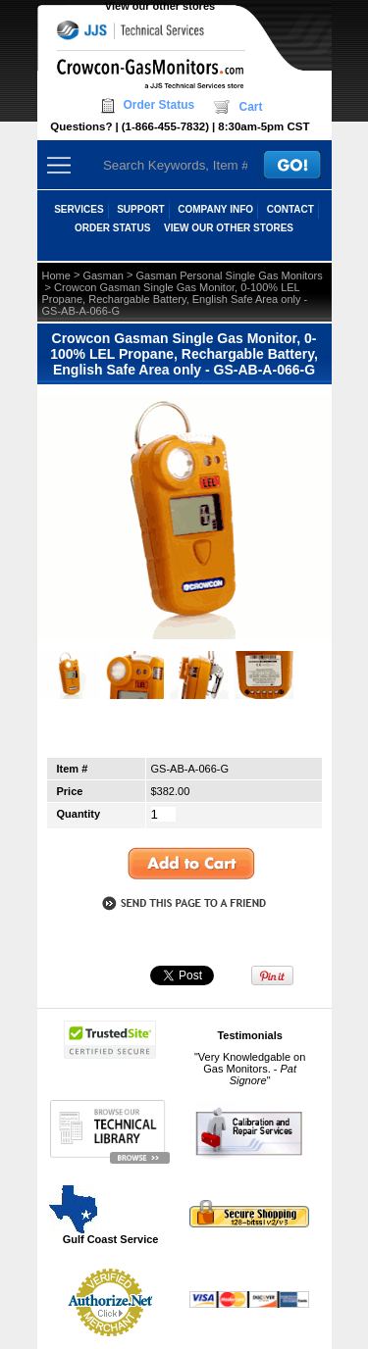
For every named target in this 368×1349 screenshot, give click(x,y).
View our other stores (160, 6)
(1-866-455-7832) (165, 126)
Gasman (103, 275)
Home (56, 275)
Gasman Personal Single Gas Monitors (229, 275)
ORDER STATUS (112, 228)
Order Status (159, 105)
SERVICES (78, 209)
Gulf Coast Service (105, 1214)
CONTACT (290, 209)
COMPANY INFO (215, 209)
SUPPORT (140, 209)
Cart (250, 107)
